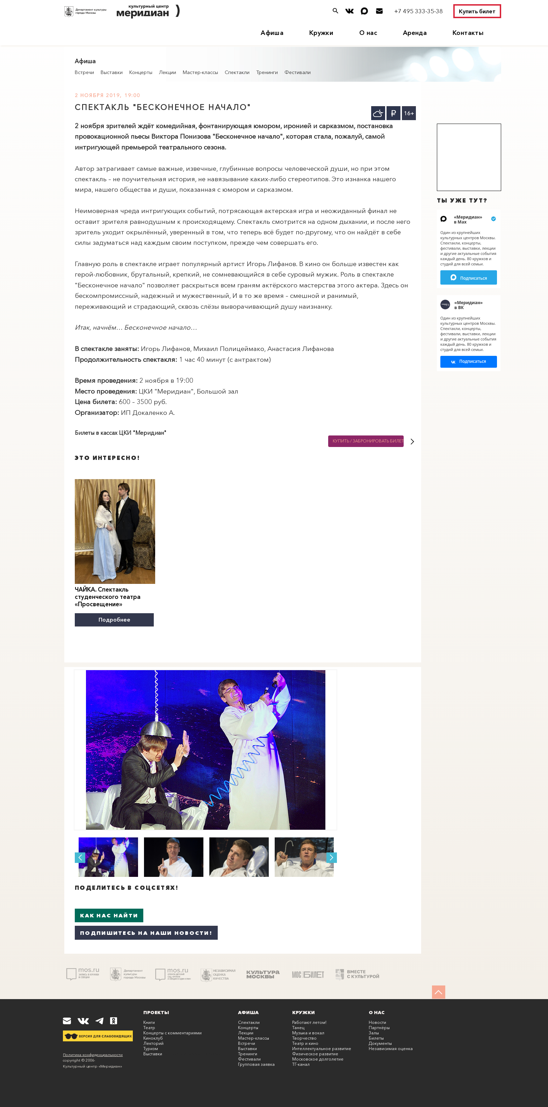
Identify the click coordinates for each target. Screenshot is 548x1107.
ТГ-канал (301, 1063)
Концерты (140, 72)
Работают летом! (309, 1022)
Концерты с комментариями (172, 1032)
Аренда (415, 33)
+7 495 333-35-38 (418, 11)
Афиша (272, 33)
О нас (368, 33)
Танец (298, 1027)
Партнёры (379, 1027)
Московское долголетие (318, 1058)
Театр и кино (305, 1043)
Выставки (112, 72)
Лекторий (153, 1043)
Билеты (376, 1037)
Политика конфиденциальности (93, 1054)
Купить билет (477, 11)
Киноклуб (153, 1037)
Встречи (84, 72)
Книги (149, 1022)
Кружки (321, 33)
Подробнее (115, 619)
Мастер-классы (200, 72)
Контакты (468, 33)
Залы (374, 1032)
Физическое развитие (315, 1053)
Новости (377, 1022)
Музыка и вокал (308, 1032)
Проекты (156, 1012)
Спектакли (237, 72)
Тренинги (267, 72)
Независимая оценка (391, 1048)
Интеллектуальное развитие (321, 1048)
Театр (149, 1027)
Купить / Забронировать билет (368, 441)
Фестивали (297, 72)
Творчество (304, 1037)
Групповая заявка (256, 1063)
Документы (380, 1043)
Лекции (167, 72)
